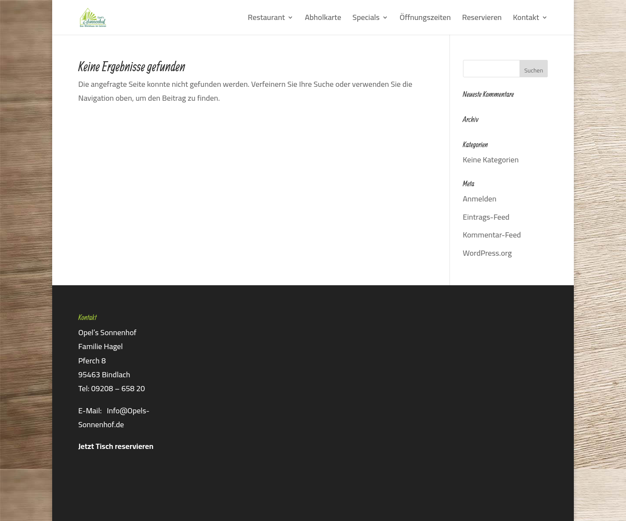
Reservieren (482, 19)
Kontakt (526, 19)
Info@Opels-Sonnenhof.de (114, 417)
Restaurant (266, 19)
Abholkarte (323, 19)
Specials (366, 19)
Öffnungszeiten (425, 19)
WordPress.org (487, 253)
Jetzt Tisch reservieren (115, 446)
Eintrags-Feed (486, 217)
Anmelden (479, 198)
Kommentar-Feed (492, 235)
